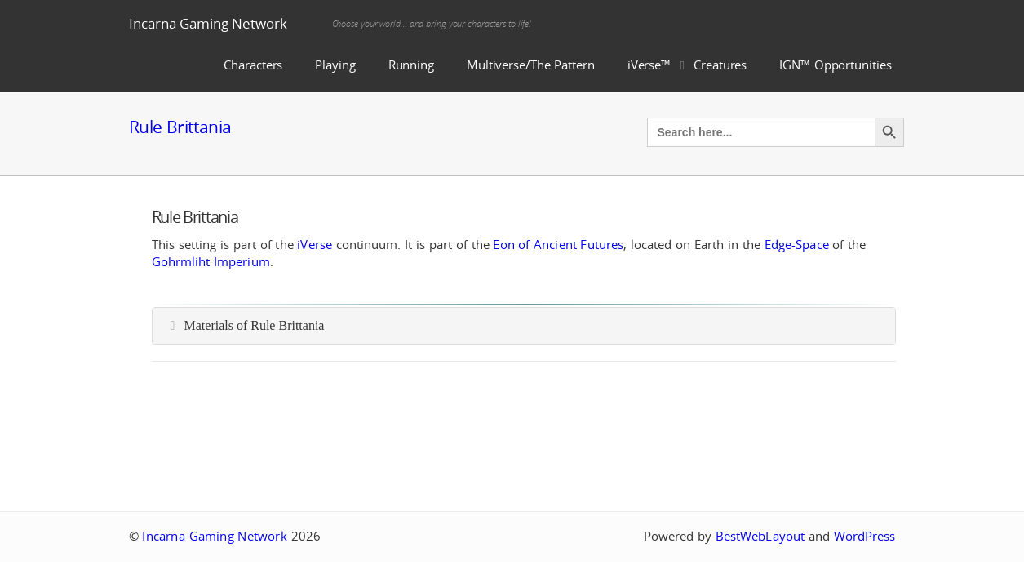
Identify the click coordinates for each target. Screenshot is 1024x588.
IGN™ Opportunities (835, 65)
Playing (335, 65)
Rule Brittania (180, 126)
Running (411, 65)
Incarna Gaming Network (208, 23)
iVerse (314, 244)
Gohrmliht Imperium (211, 262)
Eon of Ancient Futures (558, 244)
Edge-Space (797, 244)
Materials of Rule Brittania (254, 325)
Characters (253, 65)
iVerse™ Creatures (687, 65)
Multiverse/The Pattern (531, 65)
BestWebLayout (760, 536)
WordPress (865, 536)
